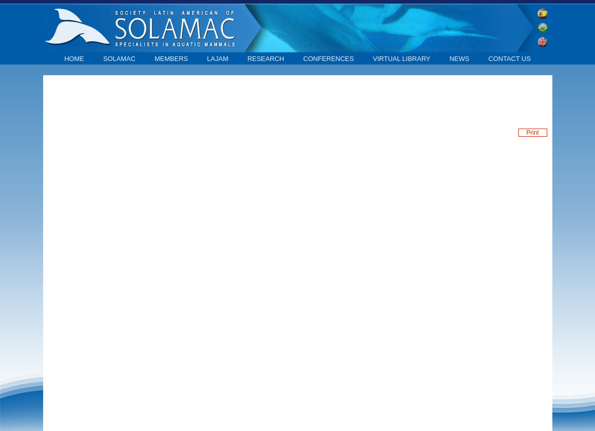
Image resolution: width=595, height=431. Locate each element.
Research (265, 59)
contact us (509, 59)
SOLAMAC (119, 59)
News (459, 59)
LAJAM (217, 59)
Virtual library (402, 59)
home (74, 59)
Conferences (328, 59)
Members (171, 59)
